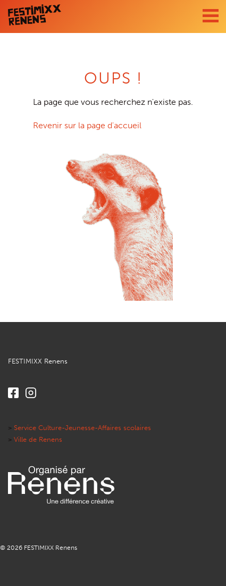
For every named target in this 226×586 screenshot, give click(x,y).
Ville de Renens (38, 439)
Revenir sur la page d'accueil (87, 125)
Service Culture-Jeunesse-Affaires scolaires (82, 428)
